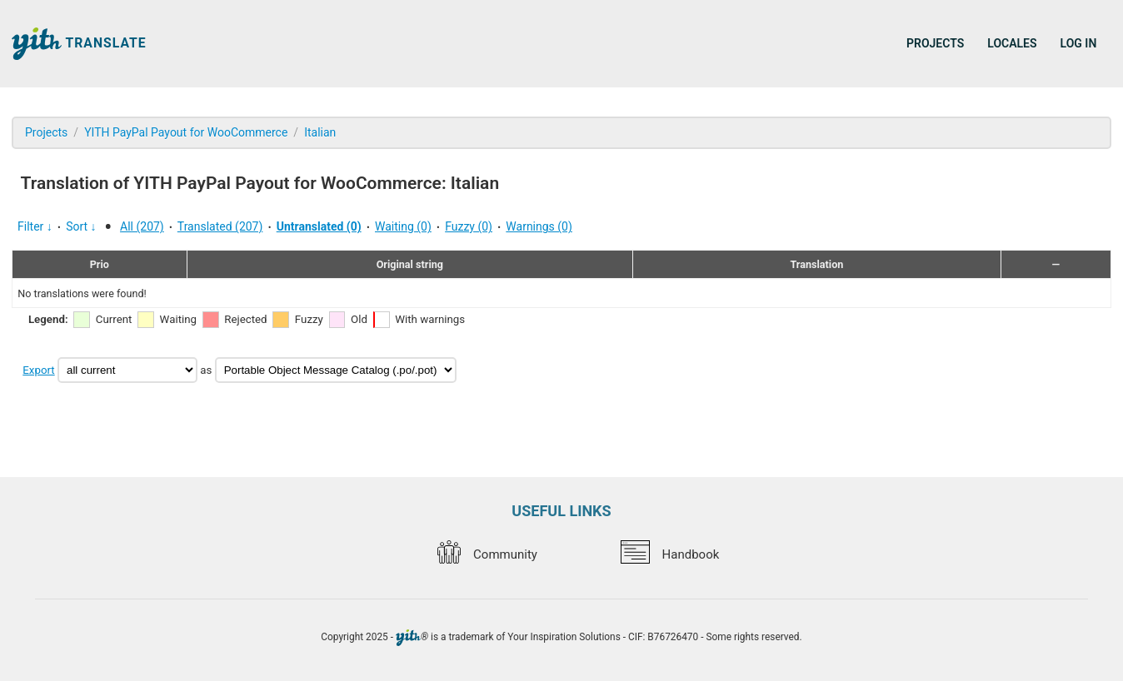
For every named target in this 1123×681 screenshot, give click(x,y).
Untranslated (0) (319, 226)
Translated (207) (220, 226)
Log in (1079, 43)
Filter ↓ (34, 226)
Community (487, 554)
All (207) (142, 226)
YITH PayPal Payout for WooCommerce (185, 132)
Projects (935, 43)
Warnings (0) (539, 226)
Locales (1011, 43)
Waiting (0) (403, 226)
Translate (79, 43)
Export (38, 370)
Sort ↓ (81, 226)
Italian (320, 132)
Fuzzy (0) (468, 226)
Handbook (670, 554)
